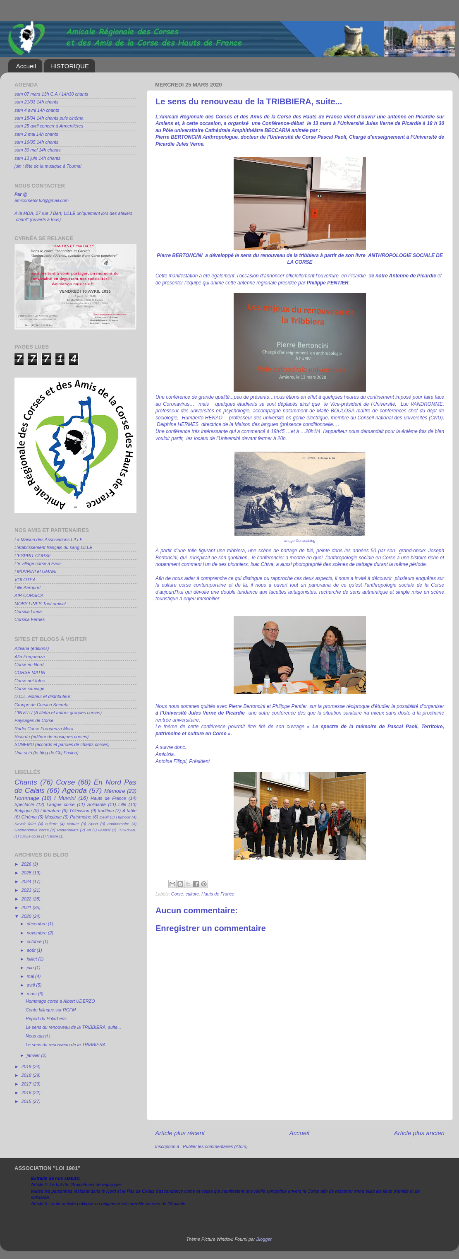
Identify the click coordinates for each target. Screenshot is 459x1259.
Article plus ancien (419, 1132)
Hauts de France (217, 893)
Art (88, 830)
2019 (27, 1066)
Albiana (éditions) (31, 648)
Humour (123, 817)
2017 (27, 1083)
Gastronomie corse (31, 830)
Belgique (23, 810)
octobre (35, 941)
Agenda (74, 790)
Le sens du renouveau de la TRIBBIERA (65, 1044)
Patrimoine (80, 816)
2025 (27, 872)
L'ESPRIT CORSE (32, 555)
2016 (27, 1092)
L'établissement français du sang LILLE (53, 547)
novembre (37, 932)
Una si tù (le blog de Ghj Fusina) (46, 752)
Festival (104, 830)
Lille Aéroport (27, 587)
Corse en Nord (28, 664)
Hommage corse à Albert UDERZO (60, 1001)
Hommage (26, 798)
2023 (27, 890)
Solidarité (96, 804)
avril (31, 984)
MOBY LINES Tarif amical (40, 603)
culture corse (30, 836)
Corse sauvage (29, 688)
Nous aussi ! (38, 1035)
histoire (52, 836)
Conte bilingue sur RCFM (51, 1009)
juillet (32, 958)
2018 (27, 1075)
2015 (27, 1101)
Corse (177, 893)
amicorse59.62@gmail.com (41, 200)
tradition (106, 810)
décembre (37, 923)
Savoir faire (25, 823)
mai (31, 976)
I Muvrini (65, 798)
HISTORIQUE (69, 66)
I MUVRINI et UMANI (35, 571)
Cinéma (29, 816)
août (32, 950)
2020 (27, 916)
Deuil (104, 817)
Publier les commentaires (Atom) (215, 1146)
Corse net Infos (29, 680)
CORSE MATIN (29, 672)
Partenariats (67, 830)
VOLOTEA (25, 579)
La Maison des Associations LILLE (48, 539)
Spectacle (24, 804)
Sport (93, 823)
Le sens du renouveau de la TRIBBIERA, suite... (73, 1027)
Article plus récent (180, 1132)
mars (32, 993)
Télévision (79, 810)
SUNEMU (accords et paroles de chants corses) (62, 744)
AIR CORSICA (28, 595)
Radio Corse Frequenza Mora (43, 728)
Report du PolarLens (46, 1018)
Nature (73, 823)
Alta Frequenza (29, 656)
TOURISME (127, 830)
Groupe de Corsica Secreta (41, 704)
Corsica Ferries (29, 619)
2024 (27, 881)
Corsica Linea (28, 611)
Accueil (26, 66)
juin (31, 967)
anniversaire (118, 823)
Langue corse (61, 804)
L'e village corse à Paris (38, 563)
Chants (25, 782)
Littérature (51, 810)
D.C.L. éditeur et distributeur (42, 696)
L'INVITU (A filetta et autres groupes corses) (58, 712)
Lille (122, 804)
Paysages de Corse (33, 720)
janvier (34, 1055)
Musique (53, 816)
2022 (27, 898)
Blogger (264, 1239)
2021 (27, 907)
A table (129, 810)
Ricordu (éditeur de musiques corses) (51, 736)
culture (192, 893)
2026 (27, 864)
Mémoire (114, 791)
